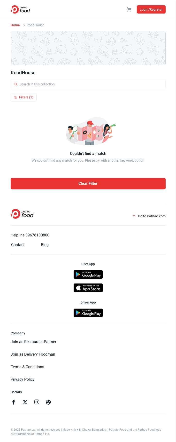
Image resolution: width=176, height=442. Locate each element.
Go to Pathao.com (149, 216)
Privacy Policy (23, 379)
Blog (45, 244)
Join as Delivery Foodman (33, 354)
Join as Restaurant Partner (33, 341)
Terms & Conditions (27, 367)
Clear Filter (88, 183)
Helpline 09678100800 (30, 235)
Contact (17, 244)
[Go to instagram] (37, 402)
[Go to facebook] (13, 402)
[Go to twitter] (25, 402)
